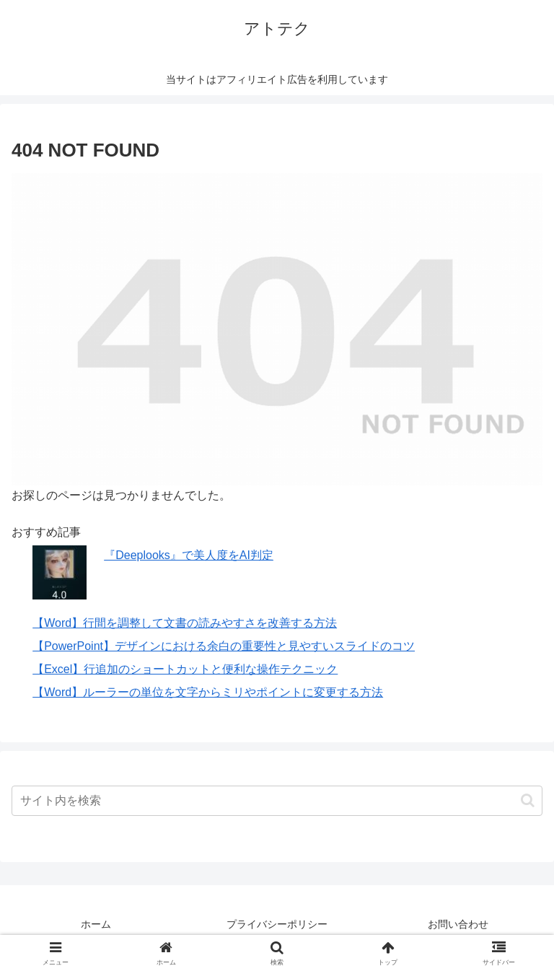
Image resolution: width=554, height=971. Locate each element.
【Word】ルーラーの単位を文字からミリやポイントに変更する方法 (207, 692)
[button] (527, 800)
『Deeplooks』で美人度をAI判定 (188, 555)
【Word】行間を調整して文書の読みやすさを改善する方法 (184, 623)
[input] (277, 801)
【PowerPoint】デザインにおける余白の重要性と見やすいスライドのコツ (223, 646)
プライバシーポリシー (277, 924)
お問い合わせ (458, 924)
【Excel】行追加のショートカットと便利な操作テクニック (185, 669)
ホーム (96, 924)
